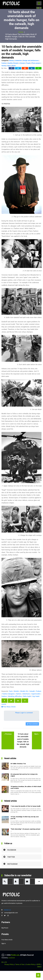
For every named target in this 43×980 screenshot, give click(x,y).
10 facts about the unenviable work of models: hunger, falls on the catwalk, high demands (23, 740)
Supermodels (35, 694)
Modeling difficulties (15, 696)
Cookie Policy (30, 964)
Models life (24, 691)
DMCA (39, 967)
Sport (9, 65)
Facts (11, 691)
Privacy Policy (9, 964)
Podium (38, 691)
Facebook (9, 850)
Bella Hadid (27, 696)
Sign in (3, 943)
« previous (8, 734)
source (3, 704)
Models (16, 691)
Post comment (32, 724)
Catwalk (32, 691)
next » (36, 734)
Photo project (36, 63)
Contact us (7, 910)
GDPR (38, 964)
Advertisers (26, 694)
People (28, 63)
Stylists (18, 694)
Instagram (10, 864)
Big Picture (4, 928)
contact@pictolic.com (11, 912)
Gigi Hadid (35, 696)
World (13, 65)
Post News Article (8, 707)
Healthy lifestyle (13, 63)
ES (41, 8)
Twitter (9, 857)
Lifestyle (22, 63)
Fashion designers (8, 694)
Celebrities (18, 60)
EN (38, 8)
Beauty (11, 60)
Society (3, 65)
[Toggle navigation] (39, 3)
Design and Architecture (30, 60)
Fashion (4, 63)
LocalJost (11, 958)
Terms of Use (19, 964)
